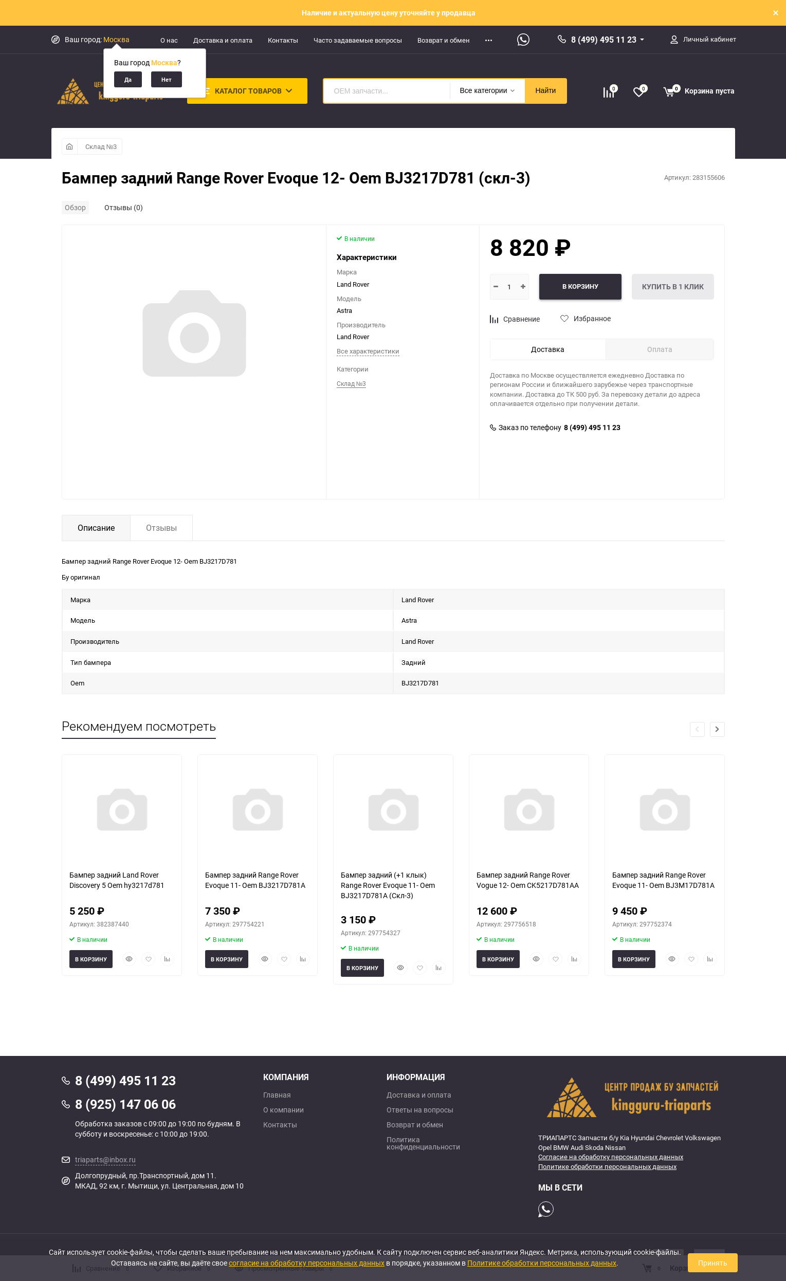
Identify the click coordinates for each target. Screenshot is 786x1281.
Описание (96, 527)
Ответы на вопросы (420, 1109)
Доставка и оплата (222, 40)
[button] (717, 729)
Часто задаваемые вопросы (358, 40)
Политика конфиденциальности (423, 1143)
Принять (712, 1263)
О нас (169, 40)
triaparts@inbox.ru (105, 1159)
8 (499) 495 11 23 (603, 39)
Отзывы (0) (123, 207)
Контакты (283, 40)
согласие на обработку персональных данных (307, 1263)
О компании (283, 1109)
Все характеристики (368, 351)
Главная (277, 1095)
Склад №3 (101, 146)
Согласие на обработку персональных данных (610, 1156)
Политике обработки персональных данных (607, 1166)
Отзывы (161, 527)
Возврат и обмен (443, 40)
